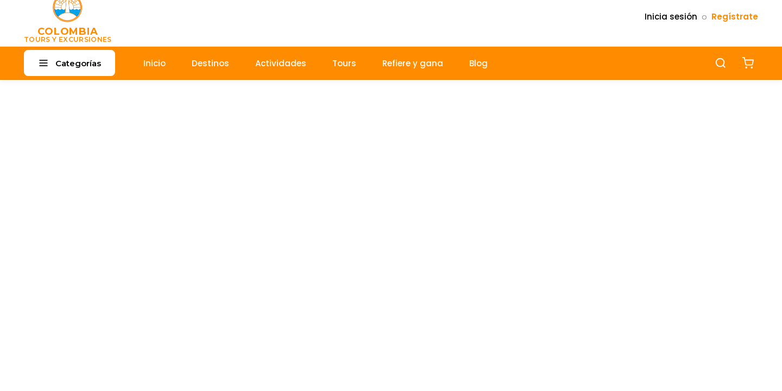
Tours (344, 63)
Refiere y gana (412, 63)
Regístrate (734, 16)
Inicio (154, 63)
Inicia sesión (671, 16)
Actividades (280, 63)
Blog (478, 63)
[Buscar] (720, 63)
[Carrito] (747, 63)
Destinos (210, 63)
